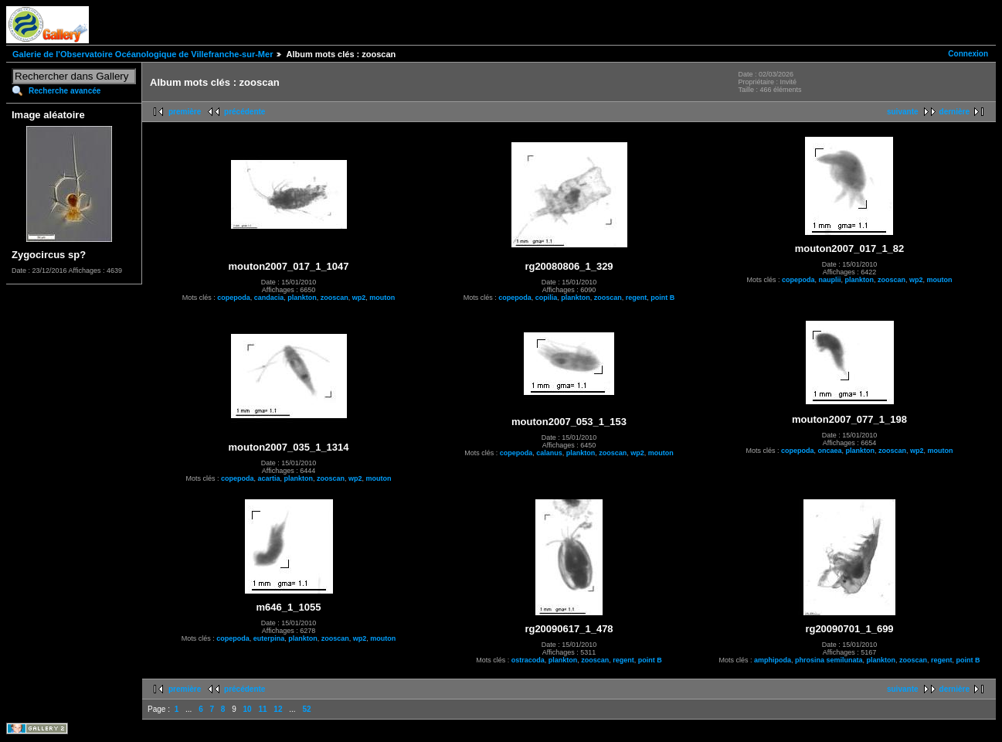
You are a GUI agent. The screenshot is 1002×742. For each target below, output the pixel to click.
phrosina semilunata (829, 660)
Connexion (968, 53)
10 (247, 709)
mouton (382, 297)
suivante (903, 111)
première (184, 111)
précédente (244, 111)
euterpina (269, 638)
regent (636, 297)
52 (306, 709)
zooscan (334, 297)
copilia (546, 297)
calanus (549, 453)
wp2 (359, 297)
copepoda (233, 297)
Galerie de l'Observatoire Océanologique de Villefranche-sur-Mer (142, 54)
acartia (268, 478)
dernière (954, 111)
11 (262, 709)
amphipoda (772, 660)
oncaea (829, 450)
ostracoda (528, 660)
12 (277, 709)
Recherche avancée (64, 91)
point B (662, 297)
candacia (269, 297)
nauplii (829, 280)
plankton (302, 297)
